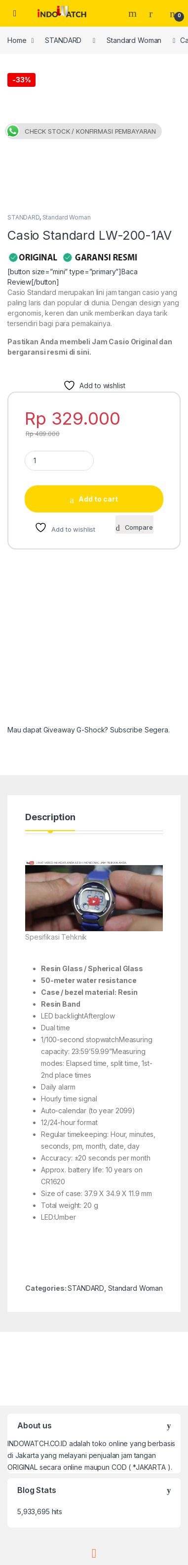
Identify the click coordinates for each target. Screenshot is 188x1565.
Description (50, 682)
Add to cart (98, 363)
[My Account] (154, 13)
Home (16, 40)
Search (133, 13)
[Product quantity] (59, 325)
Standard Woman (134, 40)
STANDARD (63, 40)
